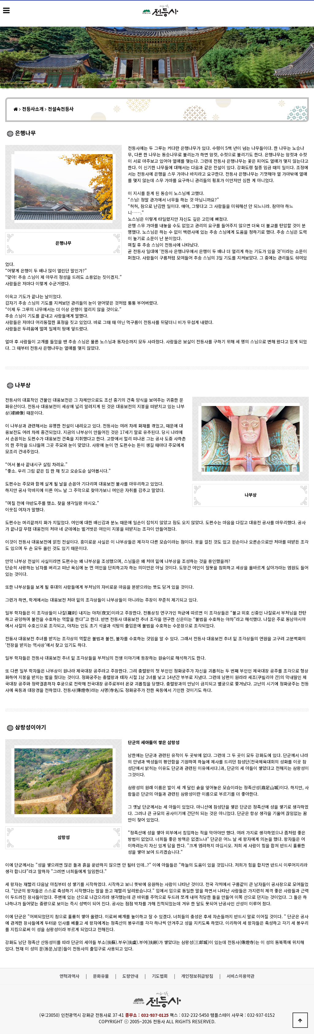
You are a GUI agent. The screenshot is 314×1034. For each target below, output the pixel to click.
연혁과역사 (69, 976)
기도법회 (160, 976)
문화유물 (101, 976)
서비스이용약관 (241, 976)
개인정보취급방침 (197, 976)
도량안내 (130, 976)
